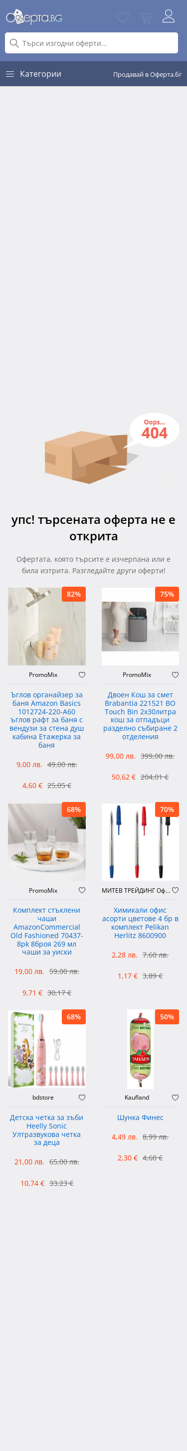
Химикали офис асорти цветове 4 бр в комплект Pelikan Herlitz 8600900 (140, 923)
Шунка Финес (140, 1118)
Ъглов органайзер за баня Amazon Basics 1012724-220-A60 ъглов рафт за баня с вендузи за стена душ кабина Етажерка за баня (46, 720)
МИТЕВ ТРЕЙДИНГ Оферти (137, 890)
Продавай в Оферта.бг (147, 74)
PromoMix (43, 674)
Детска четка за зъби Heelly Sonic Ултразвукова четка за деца (46, 1130)
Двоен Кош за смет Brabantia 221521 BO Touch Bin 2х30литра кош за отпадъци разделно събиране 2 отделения (140, 716)
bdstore (43, 1097)
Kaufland (137, 1097)
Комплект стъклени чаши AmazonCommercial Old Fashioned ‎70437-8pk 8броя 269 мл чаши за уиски (46, 931)
